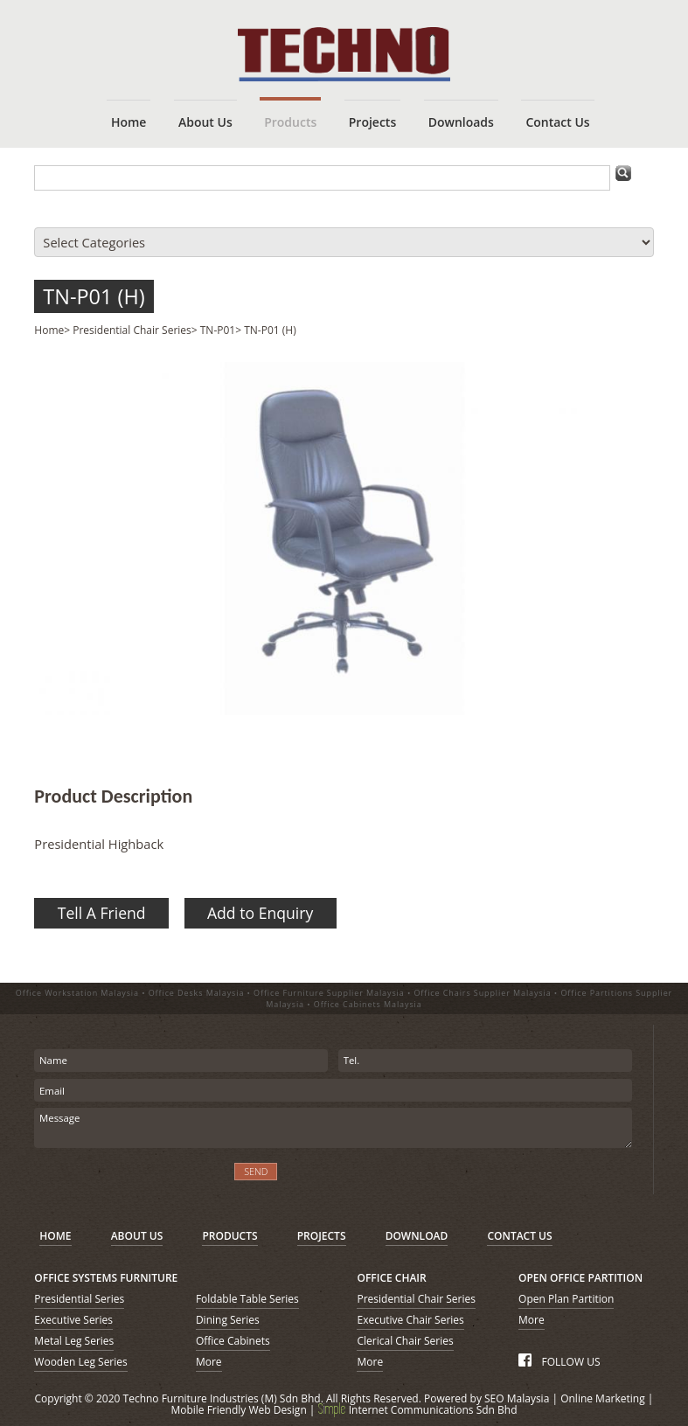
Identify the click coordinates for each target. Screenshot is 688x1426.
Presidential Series (79, 1298)
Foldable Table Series (247, 1298)
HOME (55, 1235)
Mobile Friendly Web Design (238, 1409)
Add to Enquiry (260, 912)
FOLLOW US (559, 1361)
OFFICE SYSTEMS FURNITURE (105, 1277)
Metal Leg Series (74, 1340)
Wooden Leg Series (80, 1361)
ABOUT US (137, 1235)
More (209, 1361)
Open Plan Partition (566, 1298)
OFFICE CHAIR (391, 1277)
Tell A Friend (102, 912)
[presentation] (128, 1182)
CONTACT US (519, 1235)
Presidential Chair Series (132, 330)
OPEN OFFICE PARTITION (580, 1277)
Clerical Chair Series (405, 1340)
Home (49, 330)
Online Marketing (602, 1398)
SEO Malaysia (516, 1398)
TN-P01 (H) (93, 296)
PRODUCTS (229, 1235)
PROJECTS (321, 1235)
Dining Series (228, 1319)
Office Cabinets (233, 1340)
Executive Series (73, 1319)
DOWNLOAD (417, 1235)
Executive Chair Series (410, 1319)
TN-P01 (217, 330)
